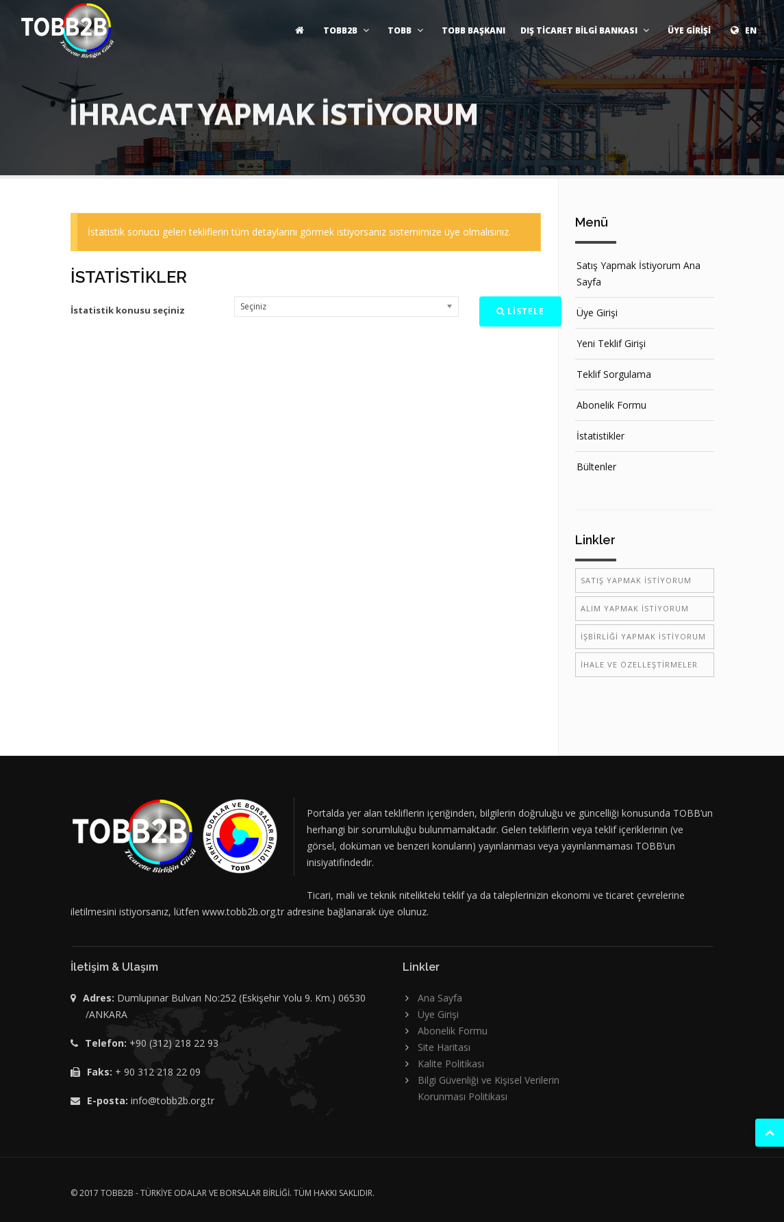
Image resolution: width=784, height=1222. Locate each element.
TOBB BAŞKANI (473, 30)
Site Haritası (444, 1047)
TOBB (407, 30)
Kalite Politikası (451, 1063)
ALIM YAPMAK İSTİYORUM (635, 608)
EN (741, 30)
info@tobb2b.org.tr (172, 1100)
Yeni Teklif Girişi (611, 343)
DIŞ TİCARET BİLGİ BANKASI (586, 30)
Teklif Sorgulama (614, 374)
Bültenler (596, 466)
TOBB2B (347, 30)
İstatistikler (600, 435)
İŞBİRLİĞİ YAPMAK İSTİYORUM (643, 636)
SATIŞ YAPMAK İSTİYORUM (636, 580)
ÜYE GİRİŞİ (689, 30)
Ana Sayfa (440, 997)
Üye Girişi (597, 312)
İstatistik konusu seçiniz (128, 310)
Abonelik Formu (611, 404)
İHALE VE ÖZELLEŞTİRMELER (639, 664)
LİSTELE (520, 311)
